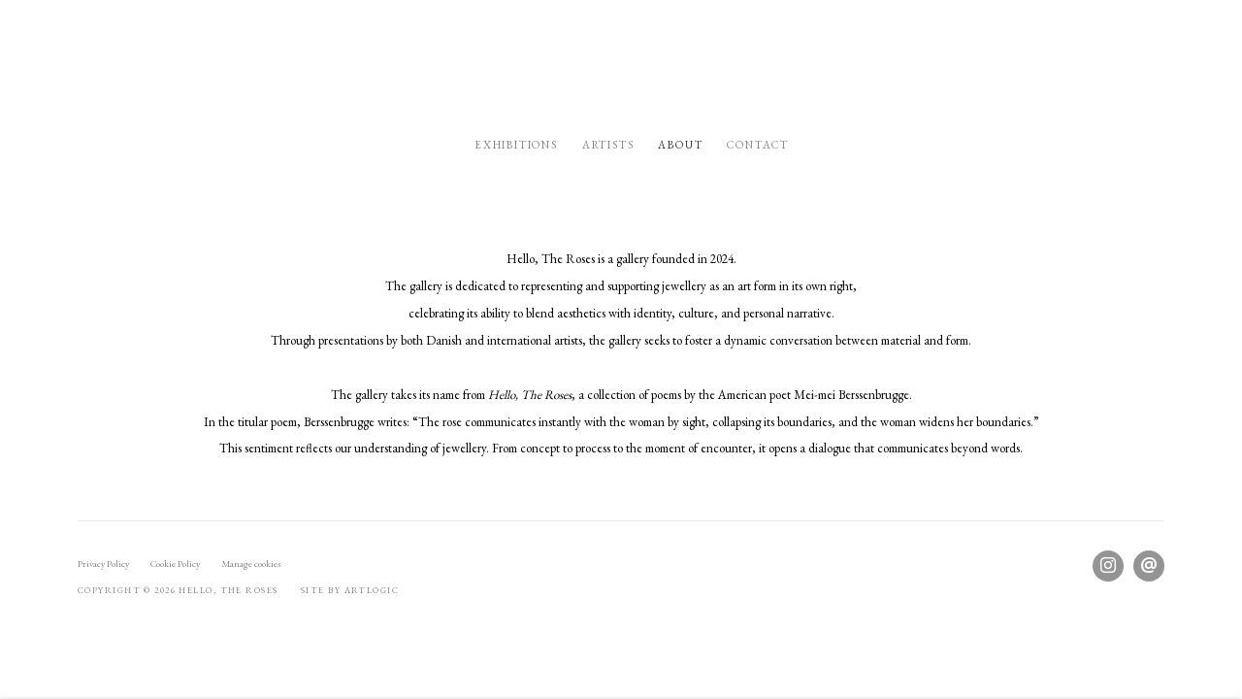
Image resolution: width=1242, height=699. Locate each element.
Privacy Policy (103, 563)
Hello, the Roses (621, 63)
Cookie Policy (175, 563)
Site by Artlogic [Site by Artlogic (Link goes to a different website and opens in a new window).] (350, 590)
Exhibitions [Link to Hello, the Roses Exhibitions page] (516, 144)
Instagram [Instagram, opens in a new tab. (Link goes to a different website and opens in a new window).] (1108, 566)
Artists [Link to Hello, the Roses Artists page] (608, 144)
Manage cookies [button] (250, 563)
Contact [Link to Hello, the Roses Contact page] (758, 144)
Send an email (1148, 566)
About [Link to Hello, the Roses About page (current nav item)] (680, 144)
